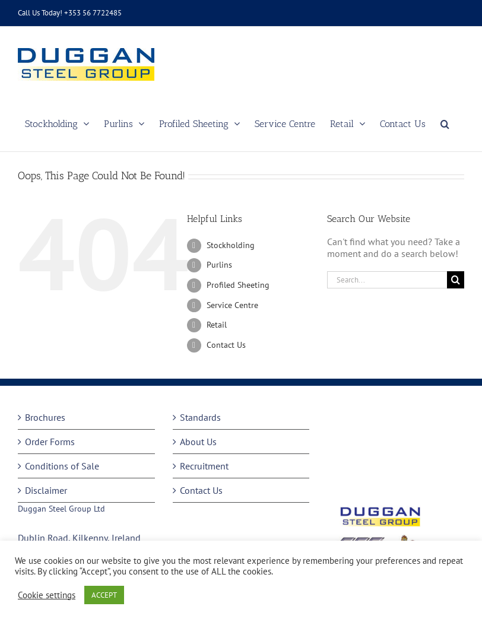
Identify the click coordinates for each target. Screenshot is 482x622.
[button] (444, 123)
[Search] (455, 279)
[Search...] (387, 279)
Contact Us (226, 344)
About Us (198, 442)
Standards (200, 417)
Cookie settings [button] (46, 595)
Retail (217, 324)
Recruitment (204, 466)
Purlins (219, 264)
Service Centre (232, 305)
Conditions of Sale (62, 466)
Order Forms (50, 442)
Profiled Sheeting (238, 285)
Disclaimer (46, 490)
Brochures (45, 417)
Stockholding (231, 245)
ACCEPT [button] (104, 595)
